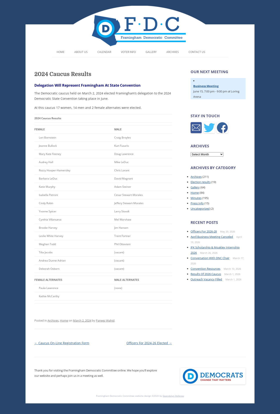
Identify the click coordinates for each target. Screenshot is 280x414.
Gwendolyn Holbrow (173, 395)
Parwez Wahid (105, 320)
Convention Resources (205, 269)
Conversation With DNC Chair (210, 258)
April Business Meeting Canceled (212, 237)
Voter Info (128, 52)
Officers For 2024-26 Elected (149, 343)
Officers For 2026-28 (204, 231)
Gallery (151, 52)
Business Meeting (206, 86)
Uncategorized (200, 209)
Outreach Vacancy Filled (206, 279)
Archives (172, 52)
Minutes (196, 198)
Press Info (197, 203)
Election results (201, 182)
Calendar (104, 52)
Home (61, 52)
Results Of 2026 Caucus (206, 274)
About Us (81, 52)
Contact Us (197, 52)
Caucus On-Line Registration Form (61, 343)
